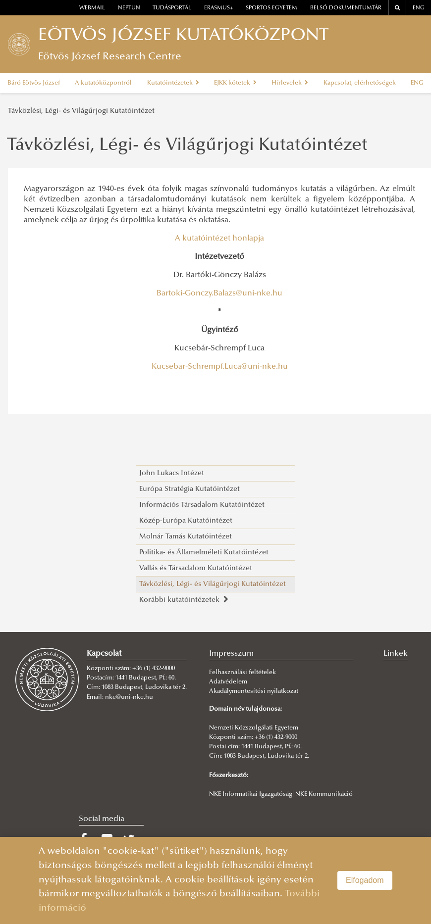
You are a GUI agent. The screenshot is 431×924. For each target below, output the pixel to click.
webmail (92, 8)
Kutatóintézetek (173, 83)
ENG (419, 8)
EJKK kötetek (235, 83)
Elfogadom (365, 880)
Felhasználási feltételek (242, 673)
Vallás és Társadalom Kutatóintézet (195, 568)
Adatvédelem (228, 682)
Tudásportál (172, 8)
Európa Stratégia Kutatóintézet (189, 489)
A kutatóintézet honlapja (219, 239)
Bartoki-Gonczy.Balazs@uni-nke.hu (219, 293)
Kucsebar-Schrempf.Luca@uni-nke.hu (220, 367)
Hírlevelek (289, 83)
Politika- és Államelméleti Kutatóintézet (204, 552)
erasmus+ (218, 8)
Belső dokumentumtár (345, 8)
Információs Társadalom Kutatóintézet (202, 505)
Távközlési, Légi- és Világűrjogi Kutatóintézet (81, 111)
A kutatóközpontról (103, 83)
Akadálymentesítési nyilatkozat (253, 691)
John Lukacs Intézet (171, 473)
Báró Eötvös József (33, 83)
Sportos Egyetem (271, 8)
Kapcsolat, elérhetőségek (359, 83)
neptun (129, 8)
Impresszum (231, 654)
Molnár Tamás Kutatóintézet (185, 536)
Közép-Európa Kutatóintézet (185, 521)
